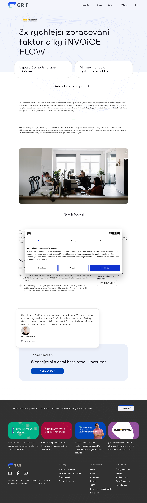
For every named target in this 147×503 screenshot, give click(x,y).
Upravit (73, 268)
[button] (86, 5)
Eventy (100, 5)
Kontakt (93, 481)
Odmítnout (42, 268)
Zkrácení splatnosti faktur (70, 473)
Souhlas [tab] (41, 241)
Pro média (94, 493)
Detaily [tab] (73, 241)
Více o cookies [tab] (106, 241)
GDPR (92, 485)
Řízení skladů (64, 477)
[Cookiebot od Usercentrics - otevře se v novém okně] (110, 233)
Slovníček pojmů (123, 481)
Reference (94, 477)
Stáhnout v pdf (107, 283)
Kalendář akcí (121, 485)
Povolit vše (104, 268)
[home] (18, 5)
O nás (92, 469)
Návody (119, 473)
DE (136, 5)
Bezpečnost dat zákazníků (101, 489)
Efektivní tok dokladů (68, 469)
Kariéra (93, 473)
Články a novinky (123, 469)
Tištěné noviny (122, 477)
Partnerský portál (66, 481)
